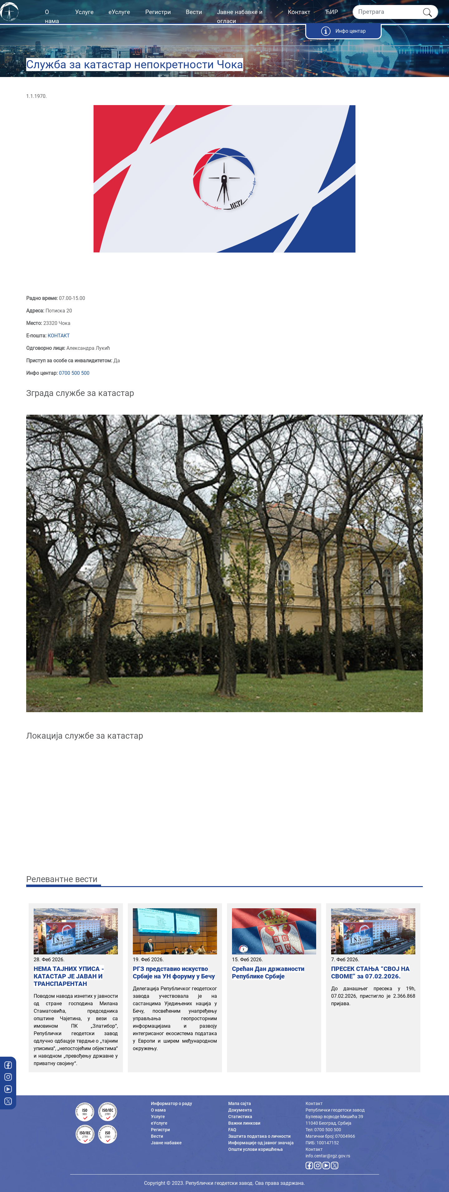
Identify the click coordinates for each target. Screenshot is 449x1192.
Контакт (299, 12)
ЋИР (331, 12)
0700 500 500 (74, 373)
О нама (52, 16)
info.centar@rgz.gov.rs (328, 1155)
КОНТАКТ (59, 336)
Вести (194, 12)
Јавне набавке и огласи (240, 16)
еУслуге (119, 12)
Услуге (84, 12)
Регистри (158, 12)
